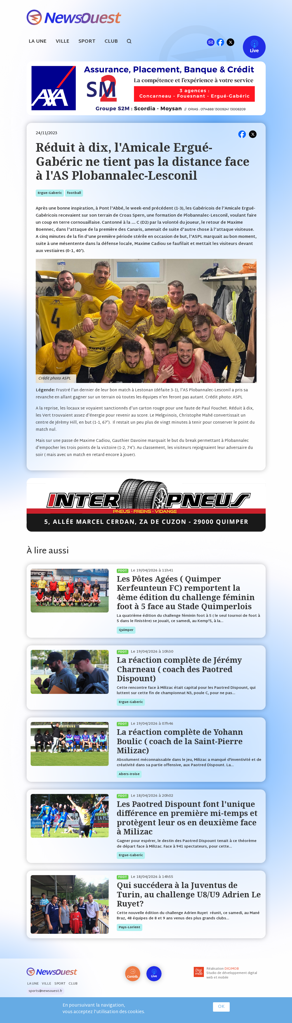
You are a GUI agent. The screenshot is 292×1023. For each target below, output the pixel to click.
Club (111, 41)
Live (249, 42)
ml (210, 42)
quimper (126, 630)
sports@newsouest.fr (45, 991)
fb (220, 42)
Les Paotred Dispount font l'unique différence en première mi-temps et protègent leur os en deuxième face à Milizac (187, 818)
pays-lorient (129, 927)
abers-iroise (129, 774)
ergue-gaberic (50, 193)
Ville (62, 41)
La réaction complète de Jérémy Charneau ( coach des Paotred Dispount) (179, 669)
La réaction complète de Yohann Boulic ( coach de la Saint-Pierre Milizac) (180, 741)
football (74, 193)
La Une (38, 41)
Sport (87, 41)
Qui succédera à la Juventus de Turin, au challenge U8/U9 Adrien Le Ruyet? (189, 894)
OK (221, 1007)
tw (230, 42)
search (132, 42)
